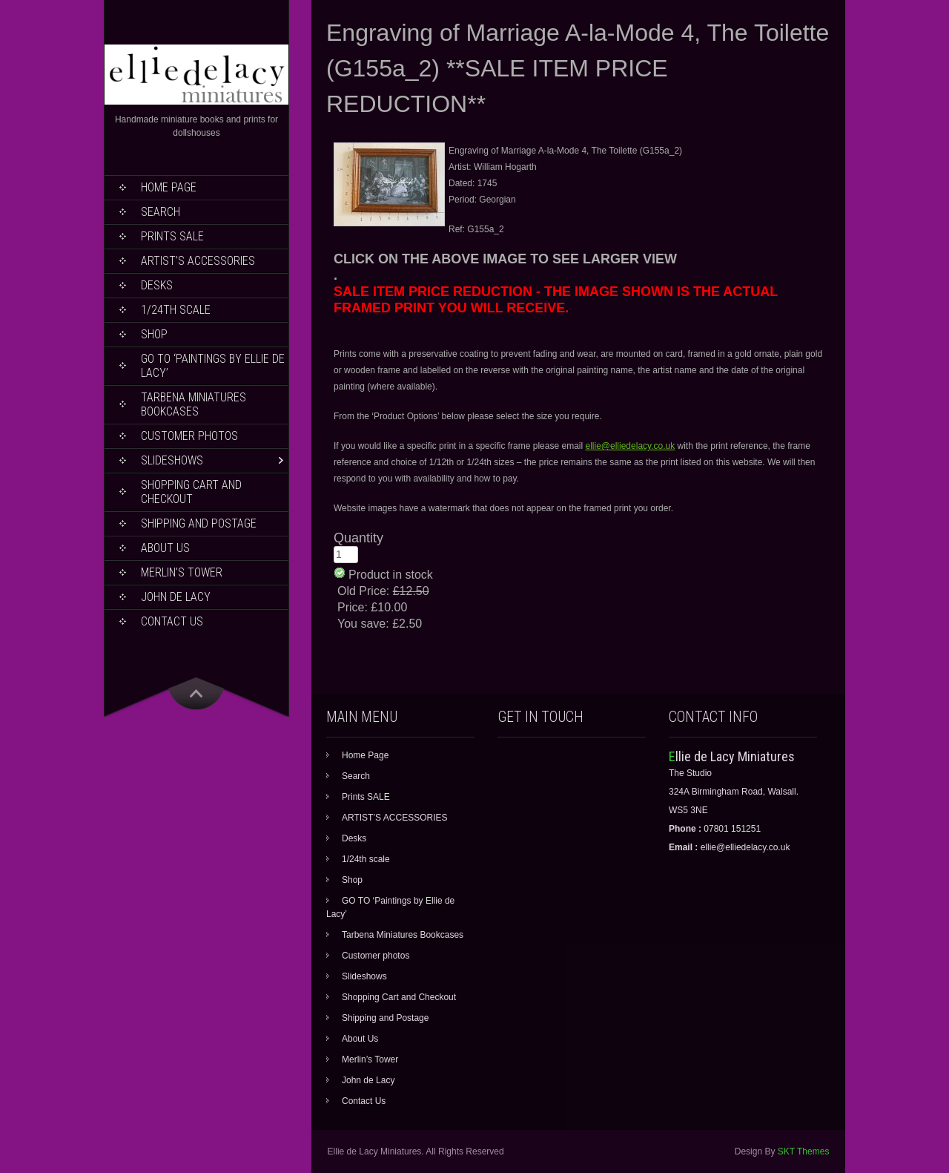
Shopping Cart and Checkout (191, 492)
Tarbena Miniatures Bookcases (193, 404)
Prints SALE (172, 236)
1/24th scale (176, 310)
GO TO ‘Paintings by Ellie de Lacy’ (213, 366)
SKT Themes (804, 1151)
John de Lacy (176, 597)
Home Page (168, 187)
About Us (165, 548)
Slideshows (172, 460)
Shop (154, 334)
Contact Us (172, 621)
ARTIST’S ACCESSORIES (198, 261)
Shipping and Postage (199, 523)
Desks (157, 285)
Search (160, 212)
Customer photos (189, 436)
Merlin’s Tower (181, 572)
